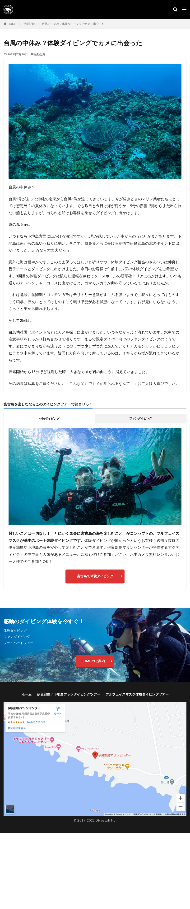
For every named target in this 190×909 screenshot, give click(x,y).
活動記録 (29, 24)
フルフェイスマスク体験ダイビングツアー (137, 695)
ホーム (27, 695)
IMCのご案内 (95, 662)
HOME (12, 24)
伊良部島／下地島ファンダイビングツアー (68, 695)
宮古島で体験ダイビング (95, 576)
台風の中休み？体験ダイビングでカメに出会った (73, 24)
